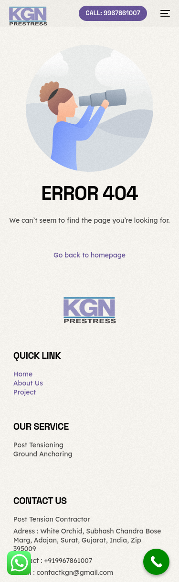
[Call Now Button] (156, 562)
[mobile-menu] (163, 13)
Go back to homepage (89, 255)
